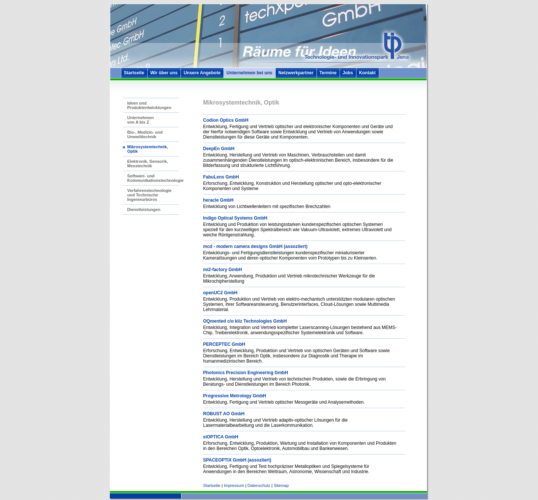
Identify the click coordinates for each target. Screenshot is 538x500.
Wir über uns (163, 72)
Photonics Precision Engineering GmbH (245, 372)
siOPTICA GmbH (220, 437)
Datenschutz (258, 485)
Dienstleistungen (144, 209)
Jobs (348, 72)
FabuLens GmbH (221, 177)
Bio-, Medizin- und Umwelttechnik (145, 134)
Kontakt (367, 72)
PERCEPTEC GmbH (224, 344)
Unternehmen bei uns (249, 72)
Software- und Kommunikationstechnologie (155, 178)
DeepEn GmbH (219, 148)
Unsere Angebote (201, 72)
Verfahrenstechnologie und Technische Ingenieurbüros (149, 195)
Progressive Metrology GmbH (234, 395)
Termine (328, 72)
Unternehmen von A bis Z (140, 119)
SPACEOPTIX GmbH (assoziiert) (237, 460)
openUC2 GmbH (220, 292)
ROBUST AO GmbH (224, 413)
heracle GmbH (218, 200)
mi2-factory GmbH (222, 269)
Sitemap (280, 485)
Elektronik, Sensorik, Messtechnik (147, 163)
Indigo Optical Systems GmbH (235, 218)
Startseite (134, 72)
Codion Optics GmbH (225, 120)
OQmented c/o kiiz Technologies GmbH (245, 321)
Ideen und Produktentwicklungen (149, 105)
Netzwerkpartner (295, 72)
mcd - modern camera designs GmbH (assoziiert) (255, 246)
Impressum (234, 485)
